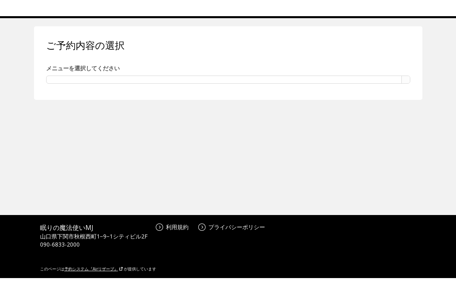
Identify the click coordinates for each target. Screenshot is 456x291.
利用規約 (172, 227)
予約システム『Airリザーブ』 (93, 269)
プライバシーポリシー (231, 227)
